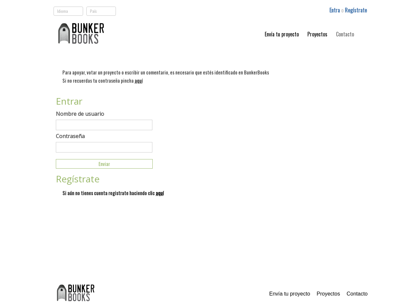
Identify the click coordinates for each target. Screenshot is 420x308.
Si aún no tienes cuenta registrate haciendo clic (113, 192)
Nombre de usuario (80, 113)
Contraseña (70, 136)
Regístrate (356, 10)
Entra (335, 10)
